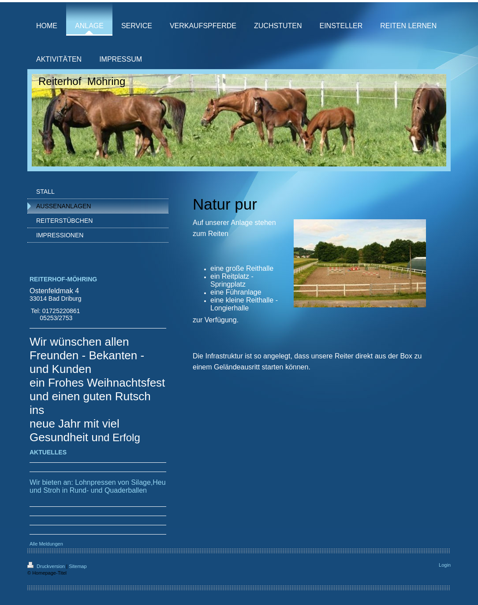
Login (445, 565)
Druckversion (46, 566)
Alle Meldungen (46, 543)
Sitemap (77, 566)
